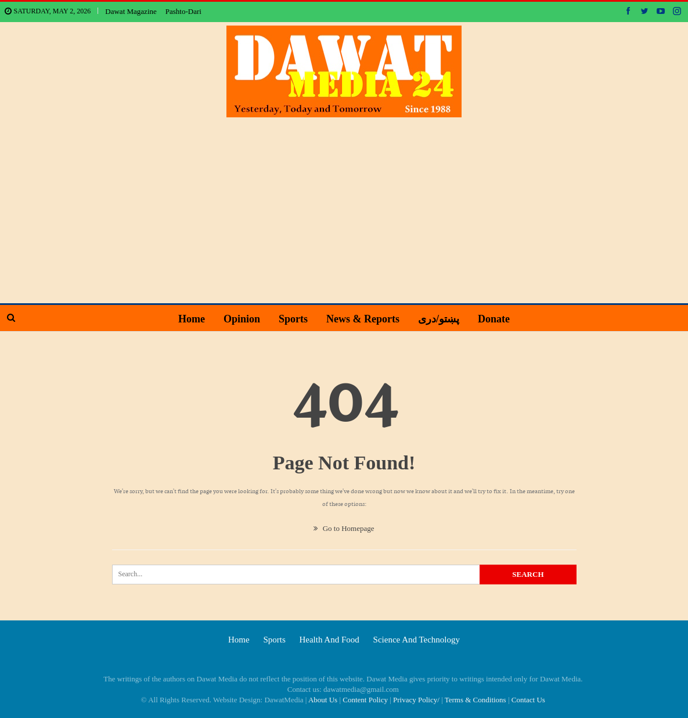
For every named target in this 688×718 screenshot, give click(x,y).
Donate (498, 319)
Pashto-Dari (183, 11)
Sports (292, 319)
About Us (322, 699)
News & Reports (364, 319)
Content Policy (365, 699)
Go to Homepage (344, 528)
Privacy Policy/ (416, 699)
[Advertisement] (344, 204)
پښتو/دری (441, 319)
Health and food (329, 639)
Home (187, 319)
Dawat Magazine (130, 11)
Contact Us (528, 699)
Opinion (239, 319)
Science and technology (416, 639)
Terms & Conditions (475, 699)
